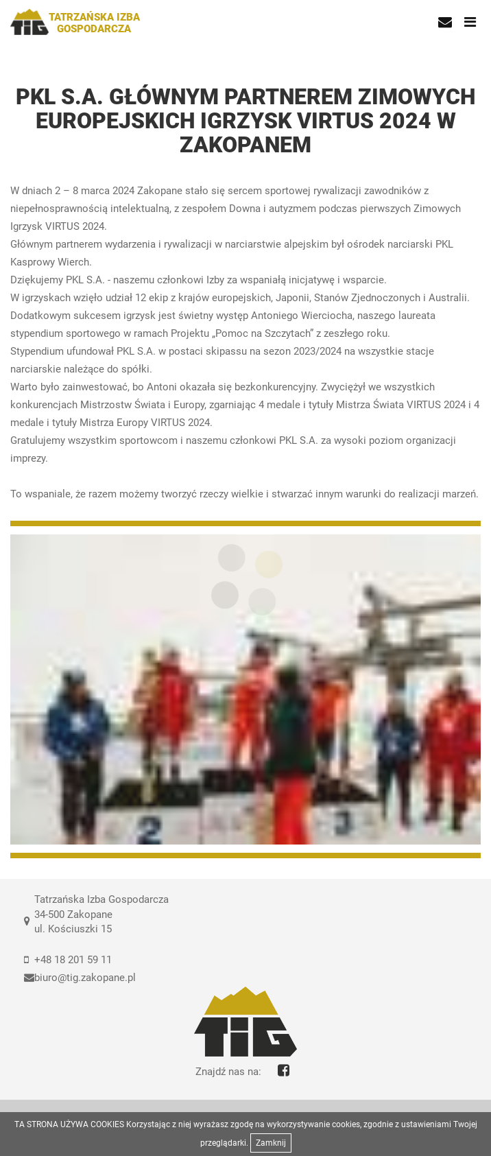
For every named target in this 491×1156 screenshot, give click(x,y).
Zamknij (271, 1143)
